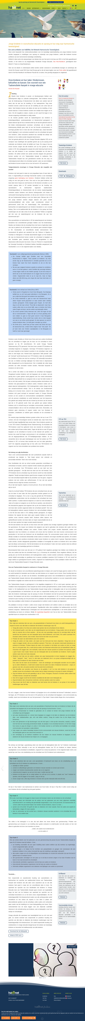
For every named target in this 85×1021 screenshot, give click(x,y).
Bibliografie (69, 176)
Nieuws (29, 8)
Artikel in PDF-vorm (15, 935)
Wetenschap (35, 8)
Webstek (62, 897)
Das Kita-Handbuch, (59, 61)
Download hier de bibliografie (18, 931)
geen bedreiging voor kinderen (24, 178)
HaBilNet (27, 50)
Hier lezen (63, 163)
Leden (53, 8)
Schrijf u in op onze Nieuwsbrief (55, 1)
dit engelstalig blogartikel (42, 612)
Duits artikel (63, 70)
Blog (59, 8)
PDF (61, 176)
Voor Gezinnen (46, 8)
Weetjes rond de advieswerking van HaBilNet (21, 962)
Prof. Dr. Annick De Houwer (66, 98)
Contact (64, 8)
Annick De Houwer (14, 88)
